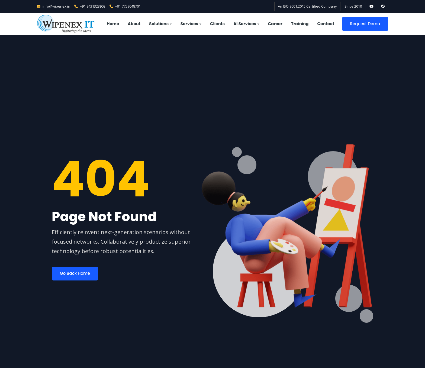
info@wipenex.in (53, 6)
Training (300, 24)
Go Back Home (75, 273)
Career (275, 24)
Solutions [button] (159, 24)
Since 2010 (353, 6)
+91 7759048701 (125, 6)
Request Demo (365, 24)
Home (113, 24)
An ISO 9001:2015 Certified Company (307, 6)
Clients (217, 24)
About (134, 24)
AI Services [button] (244, 24)
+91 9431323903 (89, 6)
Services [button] (189, 24)
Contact (325, 24)
